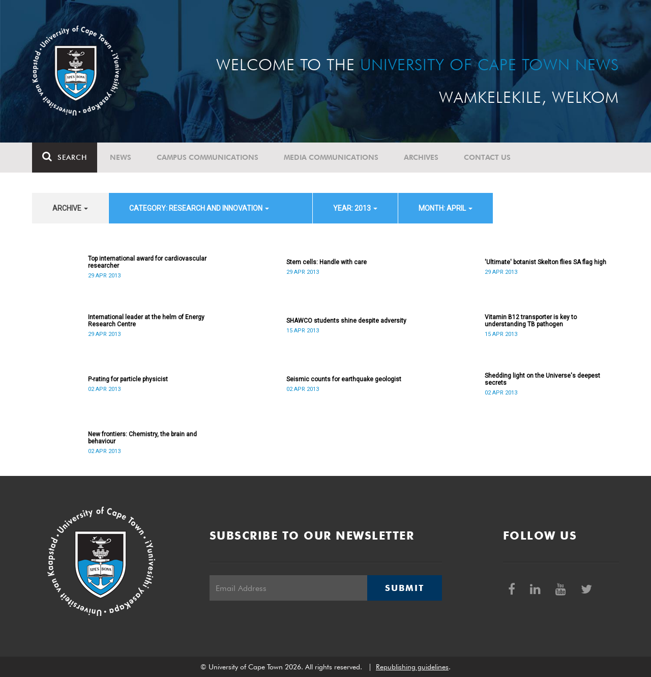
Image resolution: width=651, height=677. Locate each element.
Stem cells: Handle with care (326, 262)
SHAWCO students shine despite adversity (346, 320)
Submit (404, 588)
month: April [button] (445, 208)
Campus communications (207, 157)
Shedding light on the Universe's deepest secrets (542, 379)
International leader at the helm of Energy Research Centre (146, 321)
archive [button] (70, 208)
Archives (421, 157)
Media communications (331, 157)
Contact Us (487, 157)
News (120, 157)
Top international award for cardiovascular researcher (147, 262)
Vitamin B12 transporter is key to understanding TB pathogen (531, 321)
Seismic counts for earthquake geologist (343, 379)
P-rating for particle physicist (128, 379)
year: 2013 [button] (355, 208)
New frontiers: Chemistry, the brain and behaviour (142, 438)
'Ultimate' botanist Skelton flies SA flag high (545, 262)
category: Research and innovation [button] (199, 208)
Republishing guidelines (412, 667)
